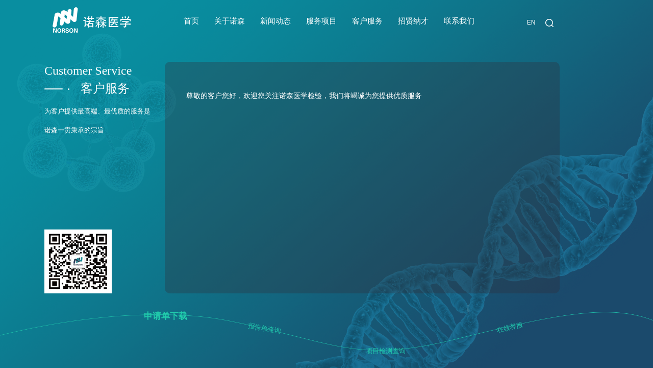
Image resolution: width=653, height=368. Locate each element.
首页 (191, 21)
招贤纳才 (413, 21)
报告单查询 (264, 328)
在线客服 (509, 327)
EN (531, 22)
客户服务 (367, 21)
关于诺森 (229, 21)
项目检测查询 (386, 351)
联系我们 (459, 21)
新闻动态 (275, 21)
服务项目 (321, 21)
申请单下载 (165, 316)
